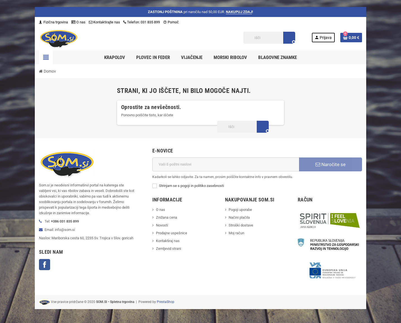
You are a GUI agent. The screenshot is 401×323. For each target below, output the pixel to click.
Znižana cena (166, 217)
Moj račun (236, 233)
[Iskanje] (269, 38)
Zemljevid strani (168, 248)
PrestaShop (165, 302)
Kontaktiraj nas (168, 241)
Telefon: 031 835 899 (141, 22)
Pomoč (171, 22)
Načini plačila (239, 217)
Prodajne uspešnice (171, 233)
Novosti (162, 225)
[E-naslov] (225, 164)
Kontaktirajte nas (104, 22)
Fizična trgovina (53, 22)
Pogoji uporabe (240, 210)
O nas (78, 22)
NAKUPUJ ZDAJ (239, 12)
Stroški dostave (241, 225)
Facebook (44, 264)
